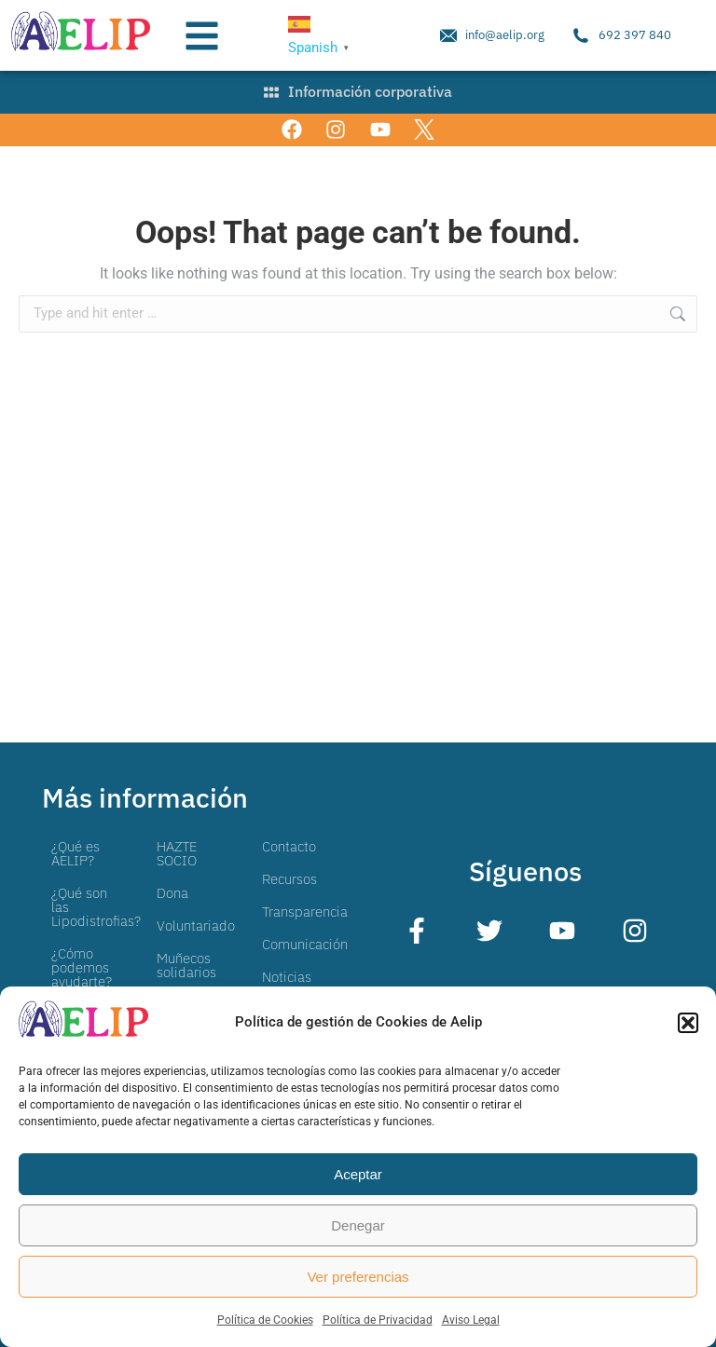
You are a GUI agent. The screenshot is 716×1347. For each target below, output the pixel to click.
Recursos (289, 879)
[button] (688, 1023)
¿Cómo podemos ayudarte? (81, 967)
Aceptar (358, 1174)
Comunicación (305, 944)
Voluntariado (196, 925)
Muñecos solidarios (186, 965)
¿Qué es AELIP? (75, 853)
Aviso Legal (471, 1320)
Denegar (358, 1225)
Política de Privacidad (378, 1320)
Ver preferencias (357, 1277)
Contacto (289, 846)
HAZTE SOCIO (177, 853)
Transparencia (305, 911)
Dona (172, 893)
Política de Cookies (265, 1320)
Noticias (286, 977)
